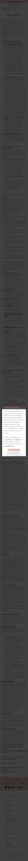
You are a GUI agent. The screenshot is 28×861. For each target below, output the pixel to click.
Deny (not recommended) (14, 453)
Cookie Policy (18, 439)
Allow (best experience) (14, 449)
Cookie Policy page (9, 445)
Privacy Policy (8, 439)
